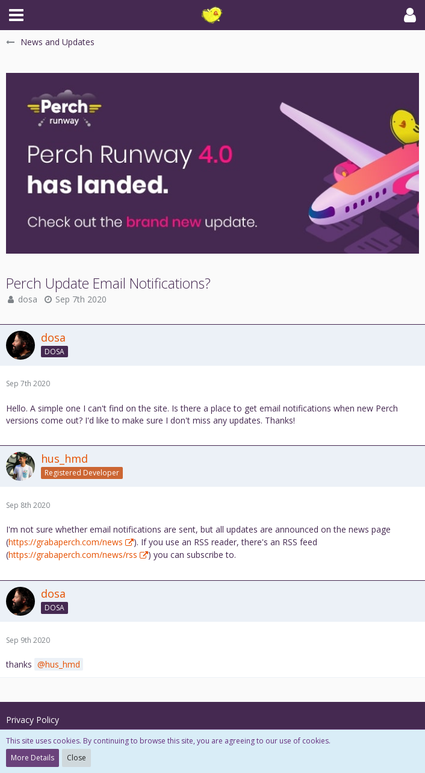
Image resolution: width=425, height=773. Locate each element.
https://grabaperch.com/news (65, 542)
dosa (27, 299)
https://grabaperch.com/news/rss (72, 554)
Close (76, 758)
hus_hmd (62, 664)
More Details (32, 758)
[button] (16, 15)
